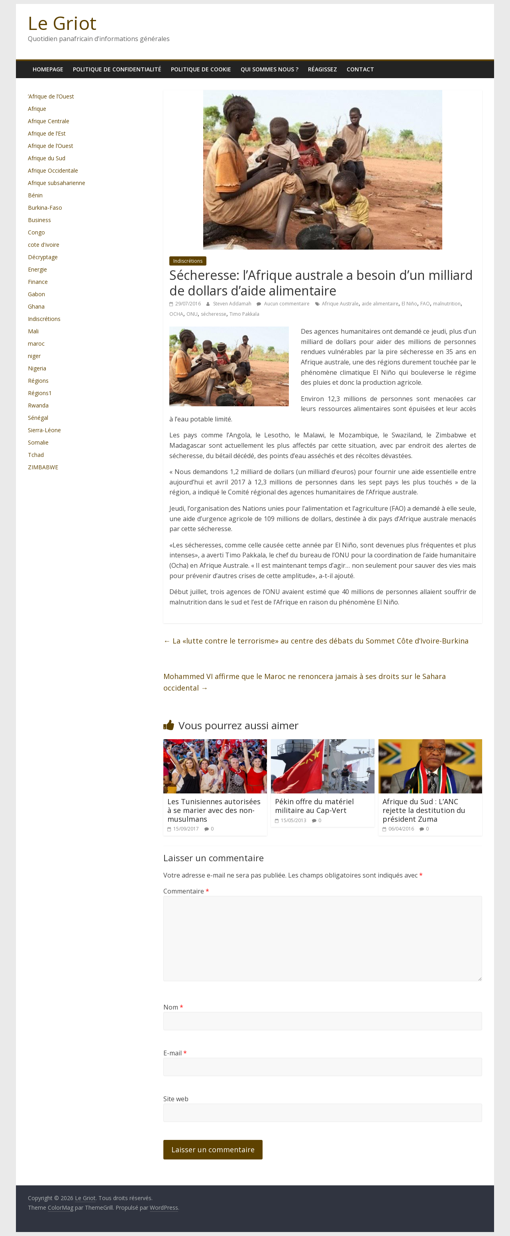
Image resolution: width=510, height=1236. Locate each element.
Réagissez (322, 69)
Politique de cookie (201, 69)
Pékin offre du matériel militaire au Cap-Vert (314, 806)
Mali (33, 331)
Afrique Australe (340, 303)
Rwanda (38, 405)
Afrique (37, 108)
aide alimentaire (380, 303)
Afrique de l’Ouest (50, 146)
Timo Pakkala (244, 314)
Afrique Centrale (48, 121)
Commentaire (186, 891)
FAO (425, 303)
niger (34, 356)
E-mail (175, 1053)
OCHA (176, 314)
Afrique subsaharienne (56, 183)
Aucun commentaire (283, 303)
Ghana (36, 306)
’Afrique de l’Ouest (51, 96)
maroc (36, 343)
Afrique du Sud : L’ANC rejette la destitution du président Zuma (423, 810)
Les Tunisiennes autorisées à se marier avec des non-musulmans (214, 810)
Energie (37, 269)
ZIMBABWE (43, 467)
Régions (38, 380)
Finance (38, 281)
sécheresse (213, 314)
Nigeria (37, 368)
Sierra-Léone (44, 430)
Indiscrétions (187, 261)
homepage (48, 69)
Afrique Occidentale (53, 170)
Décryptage (43, 257)
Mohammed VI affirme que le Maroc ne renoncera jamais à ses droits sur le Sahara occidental (304, 682)
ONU (192, 314)
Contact (360, 69)
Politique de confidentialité (117, 69)
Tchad (36, 455)
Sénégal (38, 417)
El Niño (409, 303)
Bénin (35, 195)
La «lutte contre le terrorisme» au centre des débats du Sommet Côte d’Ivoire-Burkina (316, 641)
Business (39, 220)
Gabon (36, 294)
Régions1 (40, 393)
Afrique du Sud (46, 158)
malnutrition (447, 303)
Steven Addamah (233, 303)
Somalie (38, 442)
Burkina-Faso (45, 207)
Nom (173, 1007)
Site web (175, 1098)
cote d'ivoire (43, 244)
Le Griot (62, 22)
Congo (36, 232)
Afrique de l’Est (47, 133)
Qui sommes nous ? (269, 69)
